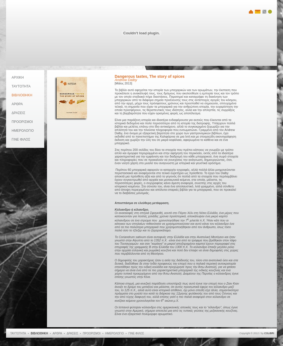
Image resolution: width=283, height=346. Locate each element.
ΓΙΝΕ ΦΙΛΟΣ (21, 139)
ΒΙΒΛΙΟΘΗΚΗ (22, 95)
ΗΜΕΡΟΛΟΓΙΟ (23, 131)
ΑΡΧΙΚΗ (18, 77)
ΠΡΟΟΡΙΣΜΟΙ (22, 122)
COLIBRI (269, 333)
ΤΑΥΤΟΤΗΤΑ (21, 86)
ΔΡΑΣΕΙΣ (18, 113)
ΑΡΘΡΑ (17, 104)
